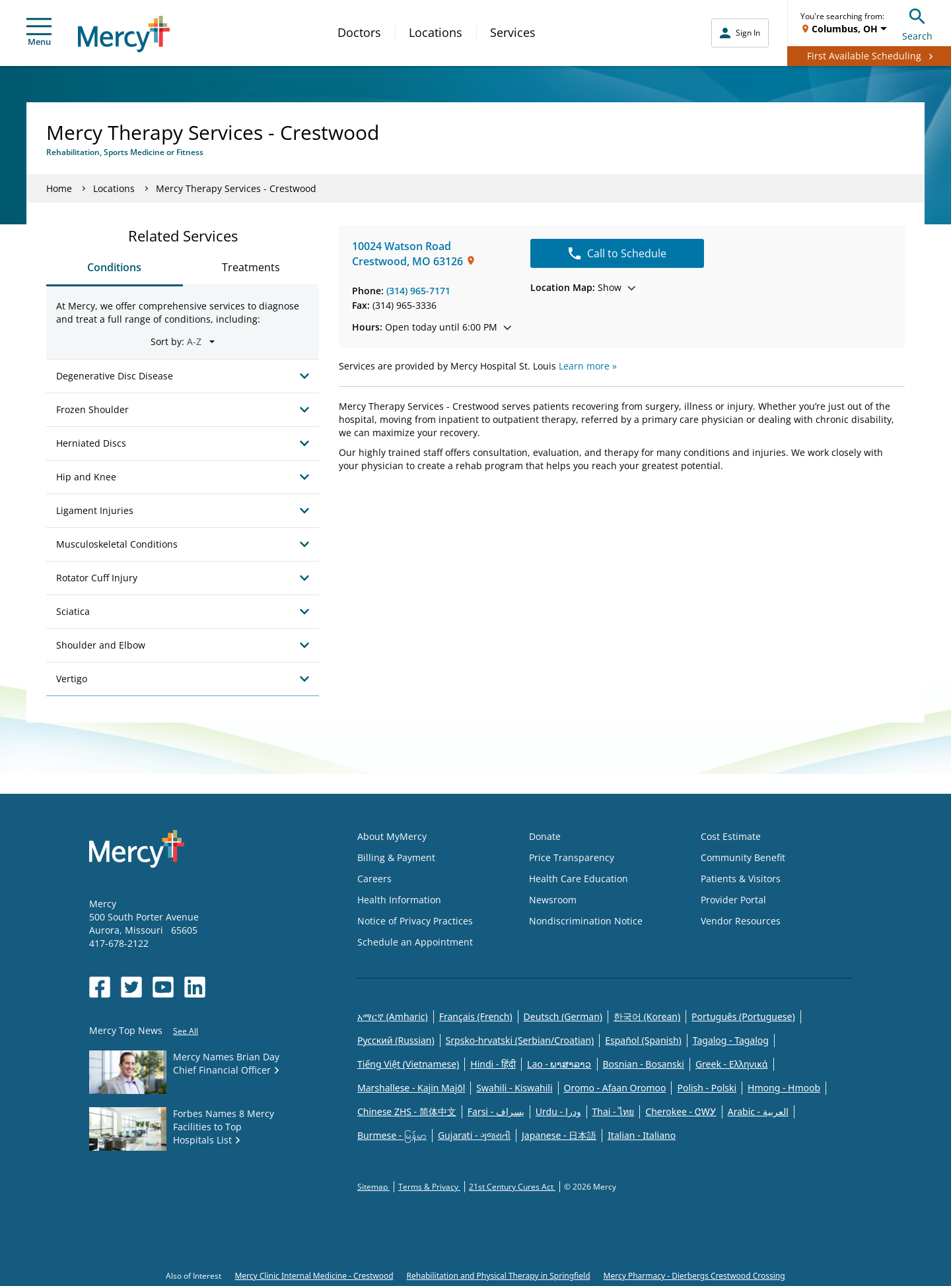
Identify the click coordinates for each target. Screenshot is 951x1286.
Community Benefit (743, 857)
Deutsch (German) (563, 1016)
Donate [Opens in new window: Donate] (545, 836)
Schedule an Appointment (415, 942)
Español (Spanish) (643, 1040)
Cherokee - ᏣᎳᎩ (680, 1111)
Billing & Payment (396, 857)
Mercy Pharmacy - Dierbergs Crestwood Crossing (694, 1275)
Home (59, 188)
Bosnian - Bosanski (643, 1064)
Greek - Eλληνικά (731, 1064)
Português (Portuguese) (743, 1016)
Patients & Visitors (741, 878)
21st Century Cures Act (512, 1186)
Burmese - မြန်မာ (392, 1135)
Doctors (359, 32)
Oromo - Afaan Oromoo (615, 1087)
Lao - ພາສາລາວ (559, 1064)
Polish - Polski (706, 1087)
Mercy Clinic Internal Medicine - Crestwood (313, 1275)
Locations (435, 32)
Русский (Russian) (396, 1040)
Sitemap (373, 1186)
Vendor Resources (741, 921)
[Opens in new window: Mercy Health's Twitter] (131, 987)
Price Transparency (571, 857)
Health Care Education (578, 878)
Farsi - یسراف (496, 1111)
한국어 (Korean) (647, 1016)
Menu (39, 33)
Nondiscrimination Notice (586, 921)
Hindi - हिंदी (493, 1064)
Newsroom (553, 899)
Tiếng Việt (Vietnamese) (408, 1064)
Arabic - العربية (758, 1111)
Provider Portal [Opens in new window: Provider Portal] (733, 899)
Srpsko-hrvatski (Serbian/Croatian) (520, 1040)
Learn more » (588, 366)
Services (513, 32)
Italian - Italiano (642, 1135)
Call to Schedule (617, 253)
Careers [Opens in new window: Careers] (374, 878)
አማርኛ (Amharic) (392, 1016)
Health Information (399, 899)
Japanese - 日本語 (559, 1135)
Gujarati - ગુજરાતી (474, 1135)
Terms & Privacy (429, 1186)
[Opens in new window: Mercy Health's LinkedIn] (194, 987)
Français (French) (475, 1016)
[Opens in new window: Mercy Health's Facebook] (99, 987)
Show (582, 287)
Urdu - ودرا (558, 1111)
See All (185, 1031)
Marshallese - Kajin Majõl (411, 1087)
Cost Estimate (731, 836)
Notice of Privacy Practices (415, 921)
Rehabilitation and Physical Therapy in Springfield (498, 1275)
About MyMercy (392, 836)
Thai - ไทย (613, 1111)
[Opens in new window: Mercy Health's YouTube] (163, 987)
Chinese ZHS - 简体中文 (406, 1111)
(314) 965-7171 (418, 290)
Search (917, 22)
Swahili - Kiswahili (514, 1087)
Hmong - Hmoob (784, 1087)
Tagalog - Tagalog (731, 1040)
